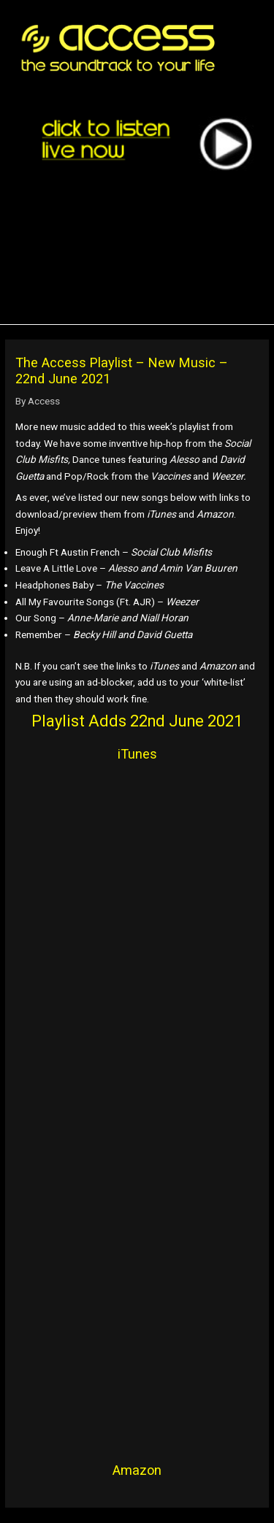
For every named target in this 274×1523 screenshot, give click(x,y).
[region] (142, 247)
